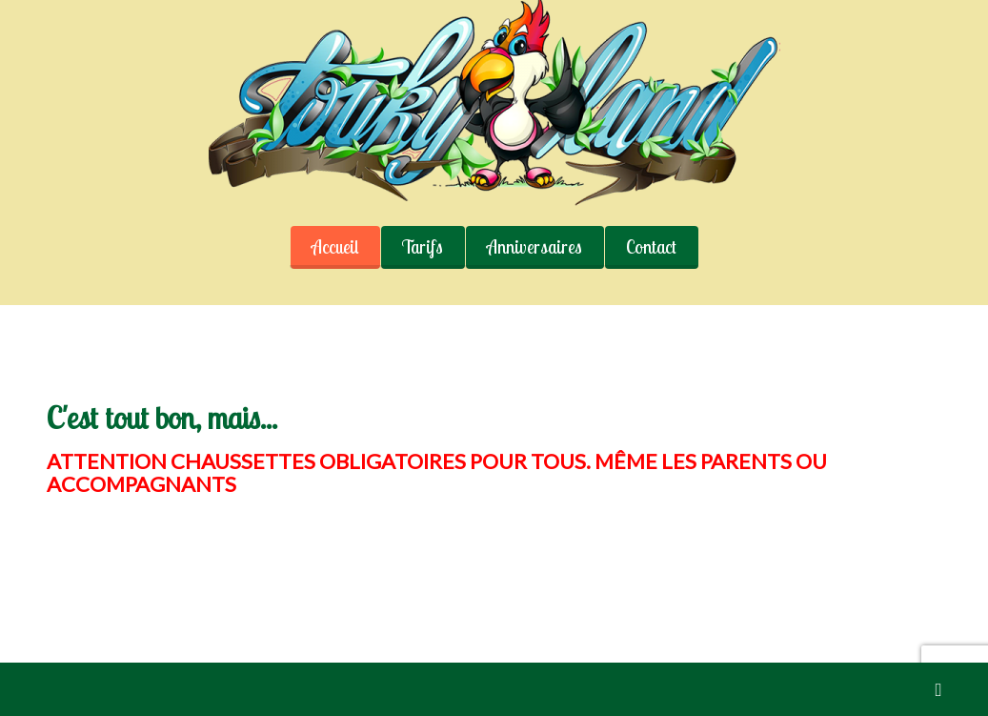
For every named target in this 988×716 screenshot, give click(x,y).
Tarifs (422, 246)
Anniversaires (534, 246)
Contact (651, 246)
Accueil (335, 246)
